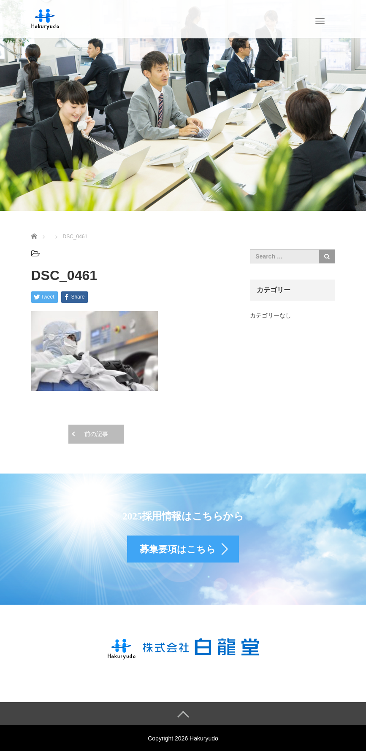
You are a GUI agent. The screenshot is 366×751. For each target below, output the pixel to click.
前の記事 (96, 434)
